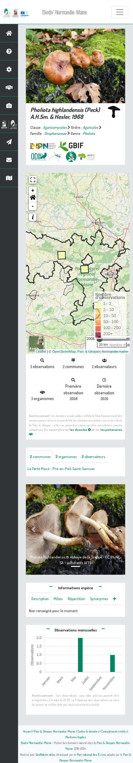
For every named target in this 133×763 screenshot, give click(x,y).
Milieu (58, 598)
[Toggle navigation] (119, 12)
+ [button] (33, 190)
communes (40, 456)
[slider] (100, 339)
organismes (66, 456)
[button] (33, 198)
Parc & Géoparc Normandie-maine (102, 351)
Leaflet (41, 351)
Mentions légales (75, 737)
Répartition (76, 598)
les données (80, 429)
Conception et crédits (114, 731)
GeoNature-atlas (45, 754)
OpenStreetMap (64, 351)
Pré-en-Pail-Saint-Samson (74, 468)
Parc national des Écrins (91, 754)
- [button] (33, 206)
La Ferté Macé (38, 468)
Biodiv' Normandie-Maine (64, 12)
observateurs (93, 456)
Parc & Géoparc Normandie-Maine (54, 731)
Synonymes (99, 598)
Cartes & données (88, 731)
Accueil (27, 731)
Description (40, 598)
